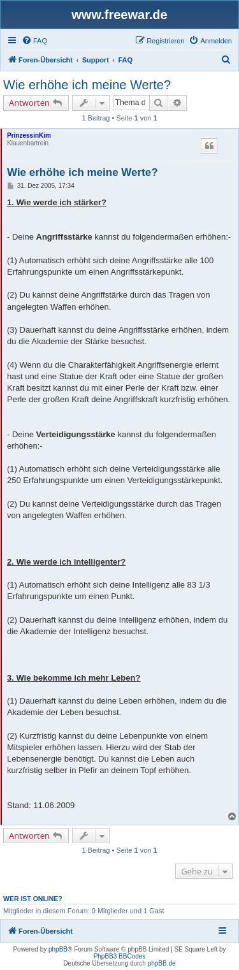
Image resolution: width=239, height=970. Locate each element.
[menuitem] (34, 40)
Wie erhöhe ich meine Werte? (87, 85)
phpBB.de (162, 963)
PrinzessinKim (29, 135)
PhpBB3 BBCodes (120, 956)
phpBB (58, 949)
